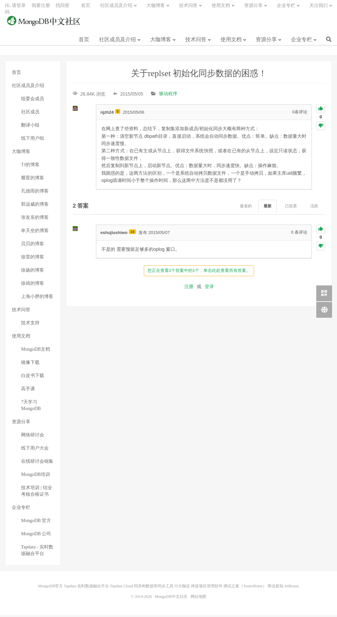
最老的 (246, 208)
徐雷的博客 (32, 258)
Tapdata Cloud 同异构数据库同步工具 (141, 588)
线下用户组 (32, 140)
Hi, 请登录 (15, 8)
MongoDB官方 (50, 588)
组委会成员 (32, 100)
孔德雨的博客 (35, 193)
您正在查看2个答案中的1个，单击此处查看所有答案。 (198, 272)
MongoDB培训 (35, 476)
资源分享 (266, 42)
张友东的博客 (35, 219)
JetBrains (291, 588)
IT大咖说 (182, 588)
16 (132, 234)
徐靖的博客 (32, 285)
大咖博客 (160, 42)
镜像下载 (30, 364)
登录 (209, 288)
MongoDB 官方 (36, 522)
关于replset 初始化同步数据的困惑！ (199, 75)
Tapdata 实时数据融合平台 (86, 588)
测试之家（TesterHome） (244, 588)
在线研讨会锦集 (37, 463)
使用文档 (231, 42)
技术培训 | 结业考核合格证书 (36, 493)
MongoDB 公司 (36, 535)
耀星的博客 (32, 179)
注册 (189, 288)
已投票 (291, 208)
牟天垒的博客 (35, 232)
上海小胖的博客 (37, 298)
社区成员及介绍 (117, 42)
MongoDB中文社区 (44, 24)
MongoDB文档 (35, 351)
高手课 (28, 390)
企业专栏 (301, 42)
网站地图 (198, 598)
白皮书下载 (32, 377)
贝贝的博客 (32, 245)
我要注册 (41, 8)
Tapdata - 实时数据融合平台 (37, 552)
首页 (84, 42)
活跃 (314, 208)
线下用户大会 (35, 450)
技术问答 (195, 42)
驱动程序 (168, 95)
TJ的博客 (30, 166)
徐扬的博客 (32, 272)
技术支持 (30, 324)
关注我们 (318, 8)
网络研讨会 (32, 436)
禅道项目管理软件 (206, 588)
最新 (268, 208)
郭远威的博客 (35, 206)
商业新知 (275, 588)
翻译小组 (30, 127)
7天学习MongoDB (31, 407)
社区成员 (30, 113)
